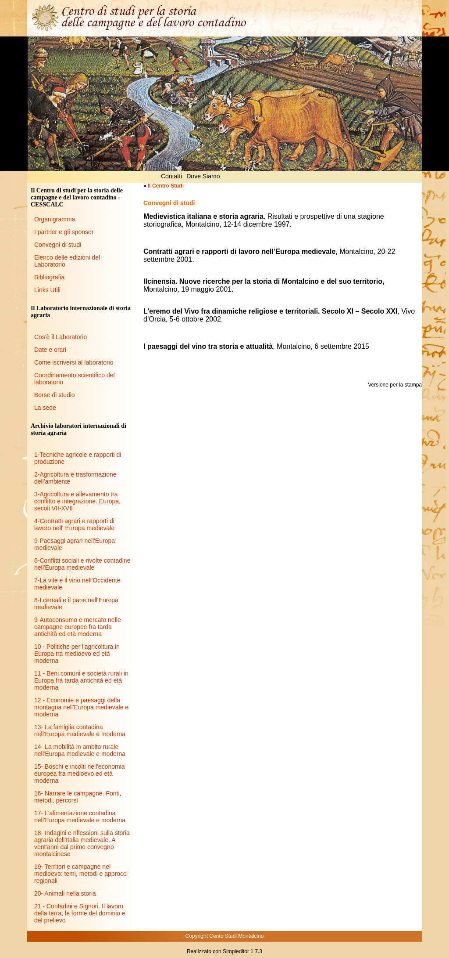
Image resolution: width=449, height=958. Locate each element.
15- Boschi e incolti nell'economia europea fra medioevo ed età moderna (79, 773)
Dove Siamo (203, 176)
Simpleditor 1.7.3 (242, 951)
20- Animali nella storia (65, 893)
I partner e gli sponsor (63, 231)
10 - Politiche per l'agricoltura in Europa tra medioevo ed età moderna (77, 653)
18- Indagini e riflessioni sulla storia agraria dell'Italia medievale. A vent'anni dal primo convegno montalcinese (82, 843)
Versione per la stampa (395, 385)
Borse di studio (54, 394)
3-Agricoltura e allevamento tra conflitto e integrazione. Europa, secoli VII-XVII (77, 501)
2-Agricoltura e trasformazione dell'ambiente (75, 478)
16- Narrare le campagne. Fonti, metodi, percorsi (77, 797)
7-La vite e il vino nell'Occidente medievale (77, 584)
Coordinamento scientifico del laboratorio (74, 379)
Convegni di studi (57, 244)
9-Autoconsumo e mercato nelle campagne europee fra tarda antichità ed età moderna (77, 626)
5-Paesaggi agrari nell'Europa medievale (74, 544)
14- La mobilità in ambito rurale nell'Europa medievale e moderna (79, 750)
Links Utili (47, 289)
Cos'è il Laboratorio (60, 336)
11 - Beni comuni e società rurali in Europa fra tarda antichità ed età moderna (81, 680)
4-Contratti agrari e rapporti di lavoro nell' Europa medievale (74, 524)
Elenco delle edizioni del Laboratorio (67, 261)
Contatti (171, 176)
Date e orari (50, 349)
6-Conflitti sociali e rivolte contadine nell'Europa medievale (82, 564)
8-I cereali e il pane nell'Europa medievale (76, 603)
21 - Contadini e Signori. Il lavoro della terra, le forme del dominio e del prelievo (79, 913)
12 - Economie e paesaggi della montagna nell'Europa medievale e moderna (81, 707)
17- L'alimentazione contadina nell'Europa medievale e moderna (79, 817)
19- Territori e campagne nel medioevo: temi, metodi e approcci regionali (81, 873)
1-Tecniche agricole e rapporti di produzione (77, 458)
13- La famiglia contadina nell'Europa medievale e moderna (79, 730)
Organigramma (54, 219)
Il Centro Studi (166, 186)
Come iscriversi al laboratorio (74, 362)
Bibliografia (49, 277)
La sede (45, 407)
